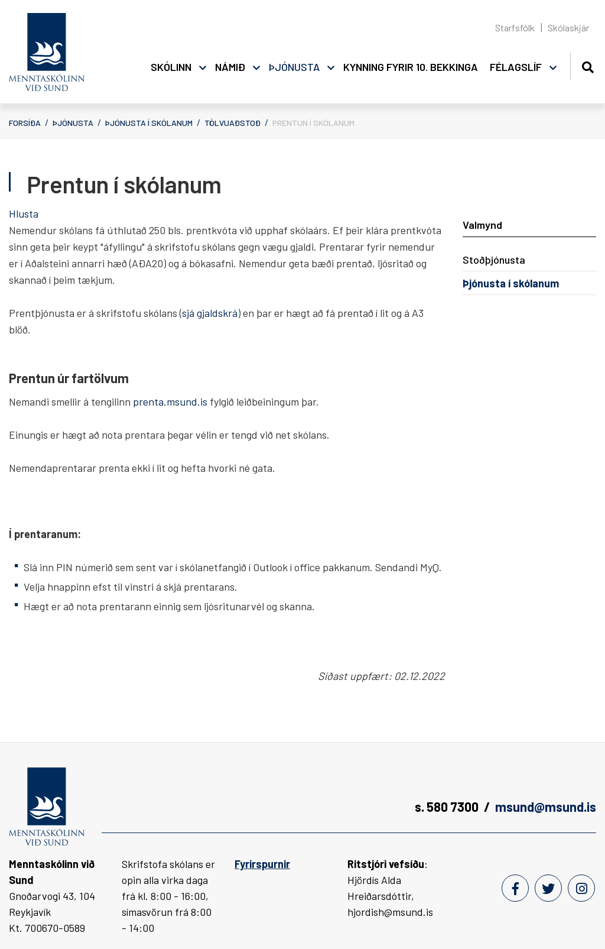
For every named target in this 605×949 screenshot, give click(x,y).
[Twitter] (548, 888)
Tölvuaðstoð (232, 123)
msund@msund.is (545, 806)
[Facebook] (515, 888)
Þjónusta (73, 123)
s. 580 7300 (447, 806)
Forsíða (25, 123)
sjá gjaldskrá (210, 312)
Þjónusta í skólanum (149, 123)
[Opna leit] (587, 65)
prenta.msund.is (170, 401)
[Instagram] (581, 888)
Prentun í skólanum (313, 123)
